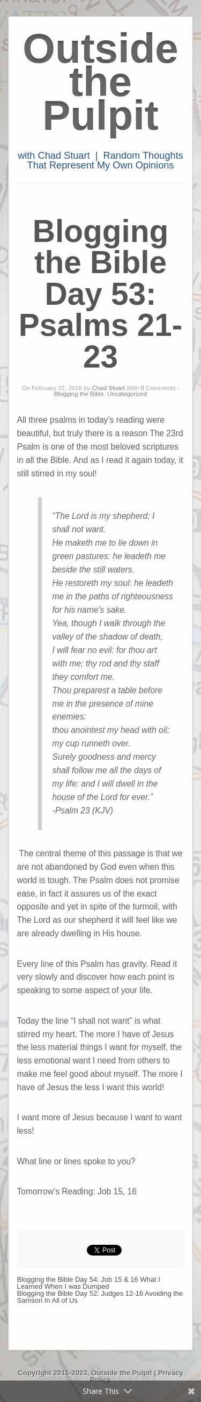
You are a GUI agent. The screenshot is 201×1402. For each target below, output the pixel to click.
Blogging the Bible (79, 394)
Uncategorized (127, 394)
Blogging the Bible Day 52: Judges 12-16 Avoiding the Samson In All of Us (100, 1297)
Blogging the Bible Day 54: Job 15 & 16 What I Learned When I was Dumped (88, 1283)
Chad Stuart (108, 388)
